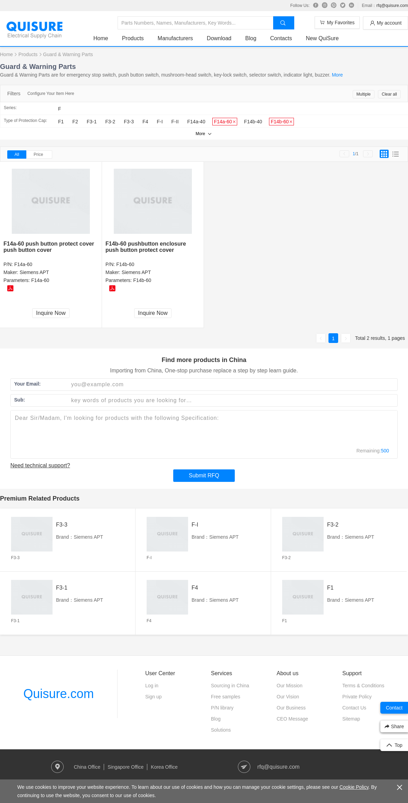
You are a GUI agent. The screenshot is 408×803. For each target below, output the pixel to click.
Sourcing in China (230, 685)
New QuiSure (322, 38)
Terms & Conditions (363, 685)
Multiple (363, 94)
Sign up (153, 696)
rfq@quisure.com (392, 5)
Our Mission (290, 685)
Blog (250, 38)
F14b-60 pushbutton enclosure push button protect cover (145, 247)
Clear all (389, 94)
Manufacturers (175, 38)
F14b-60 (125, 264)
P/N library (222, 708)
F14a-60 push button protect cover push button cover (48, 247)
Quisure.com (58, 694)
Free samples (225, 696)
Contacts (281, 38)
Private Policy (357, 696)
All (17, 154)
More (337, 75)
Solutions (221, 730)
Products (133, 38)
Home (100, 38)
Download (219, 38)
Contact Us (354, 708)
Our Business (291, 708)
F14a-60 (23, 264)
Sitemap (351, 719)
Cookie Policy (354, 787)
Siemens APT (34, 272)
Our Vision (288, 696)
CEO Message (292, 719)
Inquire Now (50, 313)
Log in (151, 685)
